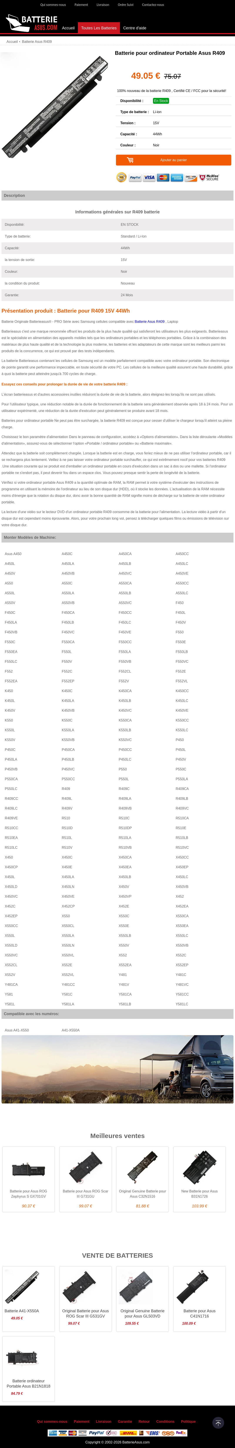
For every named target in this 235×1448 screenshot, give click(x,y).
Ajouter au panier (173, 160)
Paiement (81, 5)
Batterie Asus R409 (150, 321)
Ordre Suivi (126, 5)
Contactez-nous (153, 5)
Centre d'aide (134, 28)
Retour (144, 1421)
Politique (188, 1421)
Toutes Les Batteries (99, 28)
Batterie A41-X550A (22, 1311)
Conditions (165, 1421)
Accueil (68, 28)
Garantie (125, 1421)
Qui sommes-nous (53, 5)
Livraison (103, 5)
